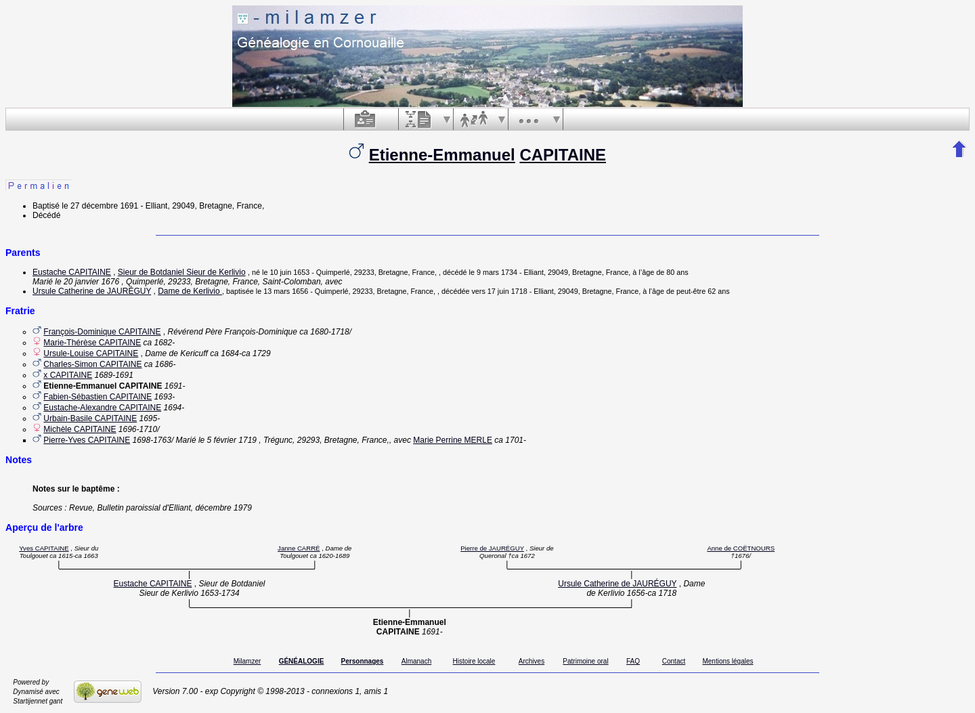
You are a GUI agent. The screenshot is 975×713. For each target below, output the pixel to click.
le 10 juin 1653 (285, 272)
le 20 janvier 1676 (87, 281)
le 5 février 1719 (227, 440)
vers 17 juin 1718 (499, 291)
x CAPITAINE (67, 375)
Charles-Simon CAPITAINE (92, 364)
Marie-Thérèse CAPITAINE (92, 342)
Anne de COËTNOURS (741, 548)
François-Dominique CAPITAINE (101, 332)
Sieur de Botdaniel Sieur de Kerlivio (182, 272)
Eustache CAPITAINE (71, 272)
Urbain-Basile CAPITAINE (90, 418)
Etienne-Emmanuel (442, 155)
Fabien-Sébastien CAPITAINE (97, 397)
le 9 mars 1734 (493, 272)
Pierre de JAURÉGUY (492, 548)
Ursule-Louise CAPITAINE (90, 353)
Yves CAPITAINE (43, 548)
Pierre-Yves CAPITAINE (86, 440)
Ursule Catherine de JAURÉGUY (91, 291)
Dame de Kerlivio (190, 291)
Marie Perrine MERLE (452, 440)
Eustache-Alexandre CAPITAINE (102, 407)
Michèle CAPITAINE (79, 429)
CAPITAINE (562, 155)
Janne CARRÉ (299, 548)
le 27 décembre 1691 (100, 206)
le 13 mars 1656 (282, 291)
